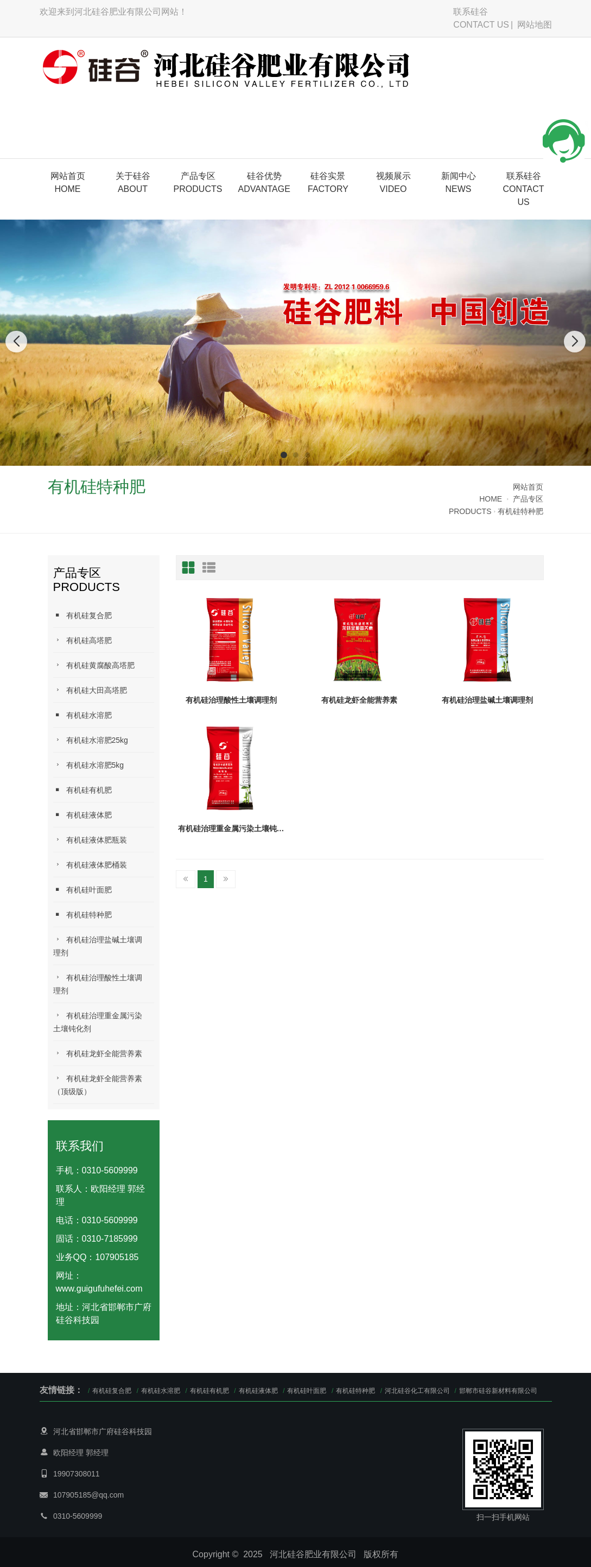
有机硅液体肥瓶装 (90, 839)
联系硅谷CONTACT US (481, 18)
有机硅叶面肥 (82, 889)
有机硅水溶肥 (82, 715)
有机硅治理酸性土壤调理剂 (97, 984)
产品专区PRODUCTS (198, 182)
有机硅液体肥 (82, 814)
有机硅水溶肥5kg (88, 764)
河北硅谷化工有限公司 (418, 1391)
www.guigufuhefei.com (99, 1288)
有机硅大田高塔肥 (90, 690)
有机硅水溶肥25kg (90, 739)
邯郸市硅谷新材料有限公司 (498, 1391)
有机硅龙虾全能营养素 (97, 1053)
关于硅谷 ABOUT (133, 182)
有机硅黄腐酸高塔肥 (94, 665)
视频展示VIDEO (393, 182)
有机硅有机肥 (82, 789)
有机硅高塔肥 (82, 640)
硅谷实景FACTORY (328, 182)
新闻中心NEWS (458, 182)
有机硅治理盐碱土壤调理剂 (97, 946)
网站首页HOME (67, 182)
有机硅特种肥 (520, 511)
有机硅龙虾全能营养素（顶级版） (97, 1085)
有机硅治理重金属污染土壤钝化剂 (97, 1022)
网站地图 (534, 24)
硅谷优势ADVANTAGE (264, 182)
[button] (284, 455)
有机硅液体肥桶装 (90, 864)
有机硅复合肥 (82, 615)
